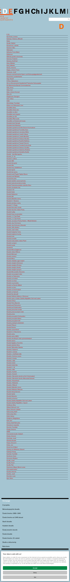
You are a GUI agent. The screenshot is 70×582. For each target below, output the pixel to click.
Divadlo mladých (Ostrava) (15, 263)
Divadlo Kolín (10, 236)
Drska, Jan (10, 445)
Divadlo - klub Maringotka (14, 154)
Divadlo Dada (11, 192)
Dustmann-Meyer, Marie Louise (16, 467)
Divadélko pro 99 (12, 116)
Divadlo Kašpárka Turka (14, 232)
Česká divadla (7, 534)
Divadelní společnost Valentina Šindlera (18, 150)
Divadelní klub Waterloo (14, 125)
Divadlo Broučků (11, 178)
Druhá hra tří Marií (12, 447)
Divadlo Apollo (11, 170)
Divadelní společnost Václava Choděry (18, 147)
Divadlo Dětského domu (14, 198)
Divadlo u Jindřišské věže (14, 354)
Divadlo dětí (10, 196)
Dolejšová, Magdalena (13, 418)
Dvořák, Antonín (11, 471)
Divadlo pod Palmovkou (14, 305)
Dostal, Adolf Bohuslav (13, 423)
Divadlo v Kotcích (12, 374)
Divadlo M (10, 247)
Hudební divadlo (8, 526)
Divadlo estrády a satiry (14, 203)
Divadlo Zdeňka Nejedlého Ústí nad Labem (19, 400)
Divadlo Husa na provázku (14, 214)
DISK (8, 101)
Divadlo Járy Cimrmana (14, 223)
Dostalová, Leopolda (13, 425)
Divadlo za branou (12, 398)
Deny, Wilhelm (11, 63)
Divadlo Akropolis (12, 163)
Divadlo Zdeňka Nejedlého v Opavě (17, 403)
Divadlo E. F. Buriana (13, 201)
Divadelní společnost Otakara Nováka (18, 138)
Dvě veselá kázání (12, 469)
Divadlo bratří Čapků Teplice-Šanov (17, 174)
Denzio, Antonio (11, 67)
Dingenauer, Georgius (13, 96)
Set (35, 577)
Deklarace (10, 54)
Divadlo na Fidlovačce (13, 276)
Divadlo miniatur (11, 256)
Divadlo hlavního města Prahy (15, 209)
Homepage (6, 501)
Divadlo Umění (11, 363)
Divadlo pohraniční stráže (14, 309)
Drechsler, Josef (11, 438)
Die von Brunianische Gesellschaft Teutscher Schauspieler (24, 83)
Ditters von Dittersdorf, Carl (15, 105)
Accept (35, 568)
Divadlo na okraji (12, 280)
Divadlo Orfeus (11, 300)
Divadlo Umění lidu (12, 365)
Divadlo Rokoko (11, 327)
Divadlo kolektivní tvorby (14, 234)
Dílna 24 (9, 94)
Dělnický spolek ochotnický (15, 56)
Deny (35, 572)
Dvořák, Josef (11, 474)
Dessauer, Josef (11, 72)
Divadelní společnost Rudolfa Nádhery (18, 141)
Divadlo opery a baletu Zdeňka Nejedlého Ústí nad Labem (24, 298)
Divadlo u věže (11, 360)
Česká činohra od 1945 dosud (12, 517)
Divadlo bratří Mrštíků (13, 176)
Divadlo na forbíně (12, 278)
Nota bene (6, 546)
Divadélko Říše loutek (13, 118)
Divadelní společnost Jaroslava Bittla (18, 132)
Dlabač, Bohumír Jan (13, 407)
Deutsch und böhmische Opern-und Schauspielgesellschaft (24, 74)
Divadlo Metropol (12, 254)
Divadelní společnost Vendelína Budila (18, 152)
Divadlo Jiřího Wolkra (13, 227)
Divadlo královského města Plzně (16, 241)
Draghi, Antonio (11, 429)
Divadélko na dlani (12, 112)
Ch (35, 11)
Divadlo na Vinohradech (14, 289)
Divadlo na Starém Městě (14, 285)
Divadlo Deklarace (12, 194)
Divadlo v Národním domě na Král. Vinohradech (21, 376)
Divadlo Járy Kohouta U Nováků (16, 225)
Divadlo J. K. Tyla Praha (14, 218)
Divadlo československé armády (16, 183)
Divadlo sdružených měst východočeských (19, 338)
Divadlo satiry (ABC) (13, 336)
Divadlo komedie (11, 238)
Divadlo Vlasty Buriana (13, 391)
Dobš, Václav (10, 416)
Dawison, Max (11, 47)
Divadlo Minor (11, 258)
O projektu (6, 505)
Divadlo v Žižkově (12, 385)
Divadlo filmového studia (14, 207)
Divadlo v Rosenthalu (13, 380)
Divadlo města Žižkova (13, 252)
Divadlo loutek (11, 245)
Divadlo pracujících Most (14, 318)
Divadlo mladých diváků (14, 267)
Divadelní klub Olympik (13, 123)
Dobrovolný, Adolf (12, 411)
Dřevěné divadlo (11, 440)
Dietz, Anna (10, 87)
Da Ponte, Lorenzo (12, 36)
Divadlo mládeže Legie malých (15, 261)
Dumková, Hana (11, 456)
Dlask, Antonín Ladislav (14, 409)
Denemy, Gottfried (12, 61)
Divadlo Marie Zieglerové (14, 249)
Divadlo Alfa (10, 165)
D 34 (8, 34)
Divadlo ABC (10, 161)
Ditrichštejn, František (13, 103)
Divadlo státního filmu (13, 345)
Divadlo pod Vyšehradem (14, 307)
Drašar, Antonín (11, 436)
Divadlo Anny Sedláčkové (14, 167)
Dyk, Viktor (10, 478)
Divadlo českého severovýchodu (16, 181)
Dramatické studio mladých (15, 434)
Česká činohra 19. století (11, 538)
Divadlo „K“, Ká (11, 156)
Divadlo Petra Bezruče (13, 303)
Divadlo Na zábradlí (12, 294)
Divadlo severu (11, 340)
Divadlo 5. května (12, 158)
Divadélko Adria (11, 107)
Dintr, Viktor (10, 98)
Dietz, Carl (10, 90)
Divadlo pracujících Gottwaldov (16, 316)
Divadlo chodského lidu (13, 187)
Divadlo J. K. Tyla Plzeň (13, 216)
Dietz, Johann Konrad (13, 92)
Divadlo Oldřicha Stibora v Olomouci (17, 296)
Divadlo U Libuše (12, 358)
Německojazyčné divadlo (11, 509)
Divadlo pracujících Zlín (13, 320)
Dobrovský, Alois (11, 414)
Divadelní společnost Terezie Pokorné (18, 143)
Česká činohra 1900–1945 (11, 513)
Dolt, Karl (9, 420)
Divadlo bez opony (12, 172)
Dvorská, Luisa (11, 476)
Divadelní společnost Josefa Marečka (18, 136)
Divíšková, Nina (11, 405)
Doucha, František (12, 427)
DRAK (8, 431)
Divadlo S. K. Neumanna (14, 332)
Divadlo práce (11, 314)
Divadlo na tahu (11, 287)
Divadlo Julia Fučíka (13, 229)
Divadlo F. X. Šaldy (12, 205)
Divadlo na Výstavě (12, 292)
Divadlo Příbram (11, 325)
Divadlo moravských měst (14, 274)
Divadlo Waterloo (12, 396)
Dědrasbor (10, 50)
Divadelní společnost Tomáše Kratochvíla (19, 145)
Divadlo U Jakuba (12, 352)
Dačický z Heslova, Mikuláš (14, 39)
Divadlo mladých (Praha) (14, 265)
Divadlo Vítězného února (14, 387)
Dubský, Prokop (11, 451)
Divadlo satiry (11, 334)
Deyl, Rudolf (10, 79)
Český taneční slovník (9, 530)
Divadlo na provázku (13, 283)
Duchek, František (12, 454)
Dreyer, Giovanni (11, 443)
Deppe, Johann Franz (13, 70)
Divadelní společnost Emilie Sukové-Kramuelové (21, 127)
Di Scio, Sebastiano (12, 81)
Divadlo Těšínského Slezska (15, 347)
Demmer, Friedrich (12, 59)
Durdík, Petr (10, 465)
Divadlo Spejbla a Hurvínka (15, 343)
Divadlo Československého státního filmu (19, 185)
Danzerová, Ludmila (12, 45)
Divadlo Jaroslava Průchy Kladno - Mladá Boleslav (22, 221)
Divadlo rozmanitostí (13, 329)
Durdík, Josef (10, 460)
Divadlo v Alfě (11, 369)
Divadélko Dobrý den (13, 110)
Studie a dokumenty (9, 542)
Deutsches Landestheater (14, 76)
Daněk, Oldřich (11, 43)
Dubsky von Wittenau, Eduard (15, 449)
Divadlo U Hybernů (12, 349)
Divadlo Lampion (12, 243)
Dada (8, 41)
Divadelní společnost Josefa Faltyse (17, 134)
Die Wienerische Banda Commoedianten (19, 85)
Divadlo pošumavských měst (15, 312)
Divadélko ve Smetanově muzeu (16, 121)
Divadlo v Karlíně (12, 371)
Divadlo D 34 (10, 189)
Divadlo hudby (11, 212)
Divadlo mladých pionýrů (14, 269)
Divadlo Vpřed (11, 394)
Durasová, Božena (12, 458)
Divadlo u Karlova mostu (14, 356)
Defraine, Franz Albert (13, 52)
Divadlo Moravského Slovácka (16, 272)
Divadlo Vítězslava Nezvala (14, 389)
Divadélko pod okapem (13, 114)
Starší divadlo (7, 521)
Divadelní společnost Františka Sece (17, 130)
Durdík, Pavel (10, 462)
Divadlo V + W (11, 367)
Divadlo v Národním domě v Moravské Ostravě (20, 378)
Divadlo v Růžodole (12, 383)
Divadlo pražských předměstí (15, 323)
